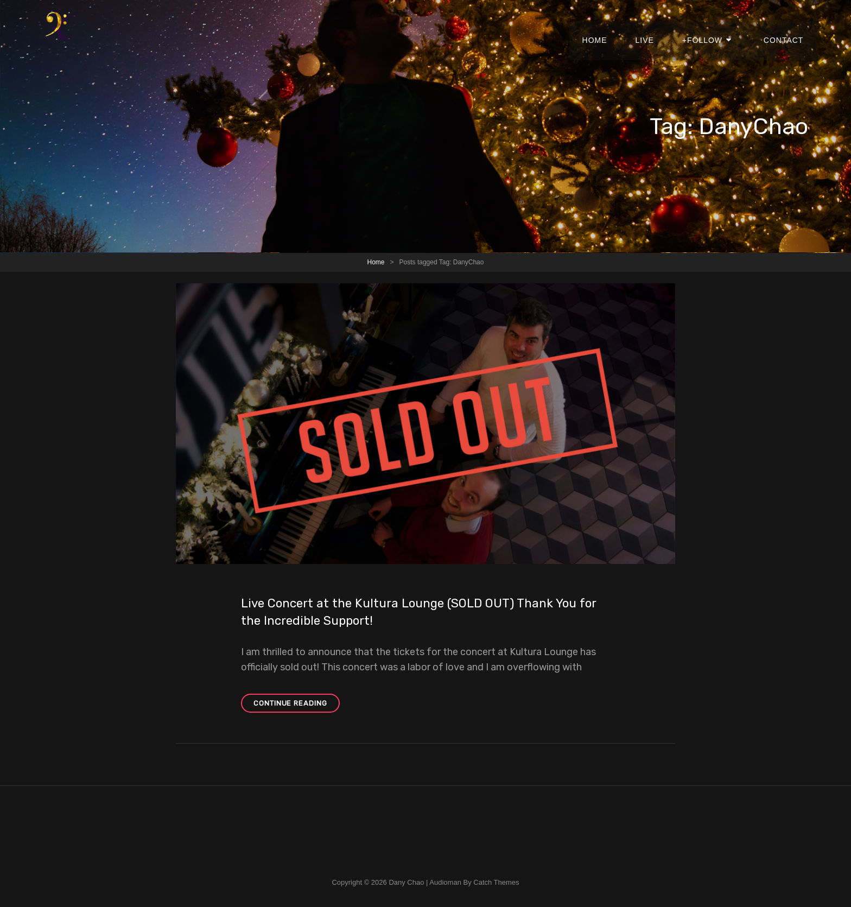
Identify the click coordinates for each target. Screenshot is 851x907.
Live (658, 27)
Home (611, 27)
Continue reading (296, 705)
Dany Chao (406, 882)
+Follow (711, 27)
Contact (785, 27)
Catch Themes (496, 882)
